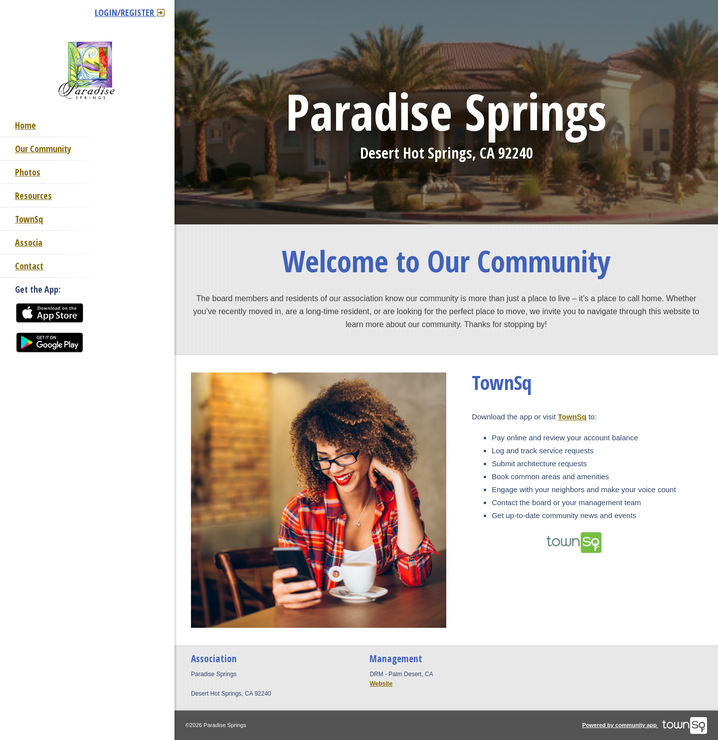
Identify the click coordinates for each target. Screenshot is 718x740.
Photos (27, 172)
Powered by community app (645, 725)
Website (380, 683)
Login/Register (130, 12)
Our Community (43, 149)
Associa (28, 242)
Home (25, 125)
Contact (29, 266)
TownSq (29, 219)
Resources (33, 195)
